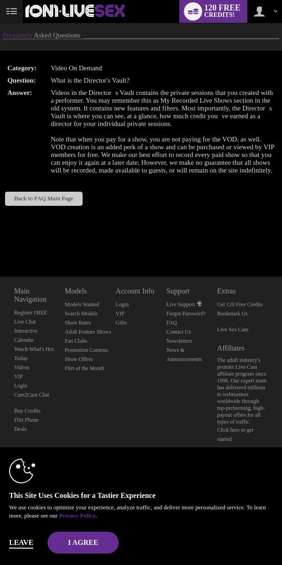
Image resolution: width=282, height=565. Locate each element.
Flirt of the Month (84, 368)
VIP (18, 376)
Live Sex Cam (233, 329)
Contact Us (179, 332)
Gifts (120, 322)
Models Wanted (82, 304)
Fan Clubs (76, 341)
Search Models (81, 313)
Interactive (25, 331)
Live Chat (25, 322)
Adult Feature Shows (88, 332)
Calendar (24, 340)
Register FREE (30, 312)
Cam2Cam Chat (31, 395)
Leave (21, 542)
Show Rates (78, 322)
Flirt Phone (26, 420)
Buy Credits (27, 411)
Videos (21, 367)
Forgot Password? (186, 313)
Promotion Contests (86, 350)
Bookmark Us (232, 313)
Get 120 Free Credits (240, 304)
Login (20, 385)
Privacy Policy (77, 515)
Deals (20, 429)
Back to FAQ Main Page (43, 198)
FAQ (172, 322)
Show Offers (79, 359)
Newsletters (180, 341)
